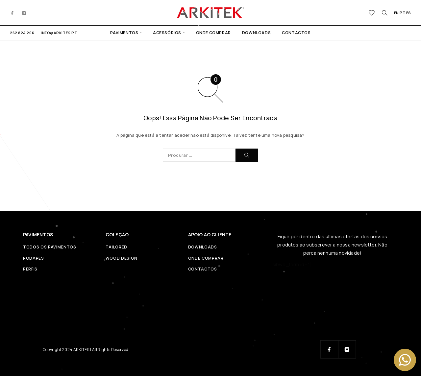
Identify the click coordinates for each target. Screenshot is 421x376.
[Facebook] (12, 12)
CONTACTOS (296, 32)
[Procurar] (384, 13)
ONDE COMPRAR (213, 32)
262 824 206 (22, 32)
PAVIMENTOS (124, 32)
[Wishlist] (372, 13)
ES (408, 12)
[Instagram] (24, 12)
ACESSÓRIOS (167, 32)
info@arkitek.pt (59, 32)
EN (396, 12)
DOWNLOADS (256, 32)
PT (402, 12)
